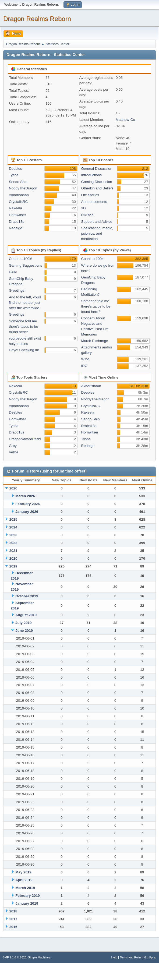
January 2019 (26, 903)
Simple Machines (39, 957)
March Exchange (94, 341)
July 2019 (23, 623)
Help (114, 957)
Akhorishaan (19, 195)
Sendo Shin (18, 182)
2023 (13, 535)
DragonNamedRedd (25, 439)
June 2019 (24, 631)
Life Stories (90, 195)
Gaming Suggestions (25, 265)
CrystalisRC (18, 202)
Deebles (15, 169)
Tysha (14, 175)
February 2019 (27, 896)
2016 (13, 927)
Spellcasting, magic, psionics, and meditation (97, 233)
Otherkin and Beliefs (97, 188)
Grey (13, 446)
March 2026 (25, 496)
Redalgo (15, 228)
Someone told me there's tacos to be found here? (23, 326)
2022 (13, 543)
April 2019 (24, 880)
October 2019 (26, 596)
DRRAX (87, 215)
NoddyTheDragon (23, 188)
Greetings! (17, 290)
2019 (13, 566)
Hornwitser (17, 215)
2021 (13, 551)
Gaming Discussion (96, 182)
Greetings (16, 314)
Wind (85, 359)
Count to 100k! (20, 259)
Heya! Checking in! (24, 350)
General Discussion (96, 169)
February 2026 (27, 504)
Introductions (91, 175)
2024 (13, 527)
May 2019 (23, 872)
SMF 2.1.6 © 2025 (14, 957)
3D (83, 208)
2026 (13, 488)
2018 (13, 911)
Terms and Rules (131, 957)
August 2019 (26, 615)
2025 (13, 519)
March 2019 (25, 888)
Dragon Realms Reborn (37, 18)
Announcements (94, 202)
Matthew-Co (125, 120)
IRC (84, 366)
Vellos (14, 452)
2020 (13, 558)
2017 (13, 919)
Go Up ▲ (150, 957)
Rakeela (15, 208)
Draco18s (16, 222)
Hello (13, 272)
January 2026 (26, 512)
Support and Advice (96, 222)
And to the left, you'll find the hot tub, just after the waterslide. (25, 302)
